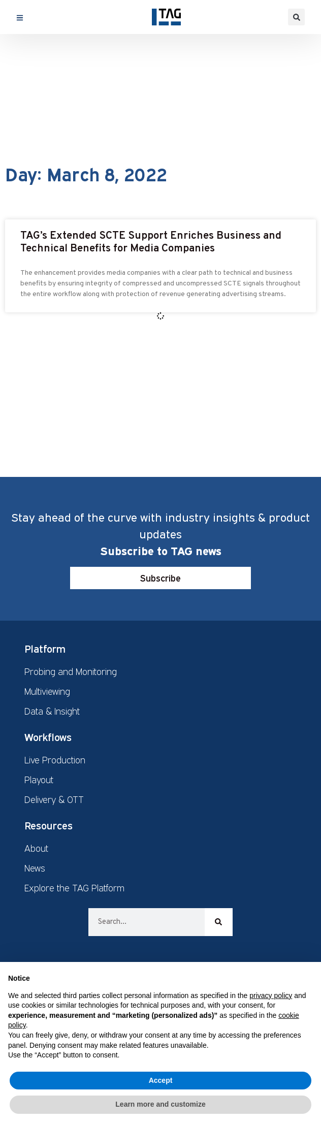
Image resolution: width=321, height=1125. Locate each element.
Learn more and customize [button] (160, 1104)
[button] (296, 17)
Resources (48, 825)
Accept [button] (161, 1080)
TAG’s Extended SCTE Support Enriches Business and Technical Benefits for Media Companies (150, 242)
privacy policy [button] (270, 995)
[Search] (219, 922)
